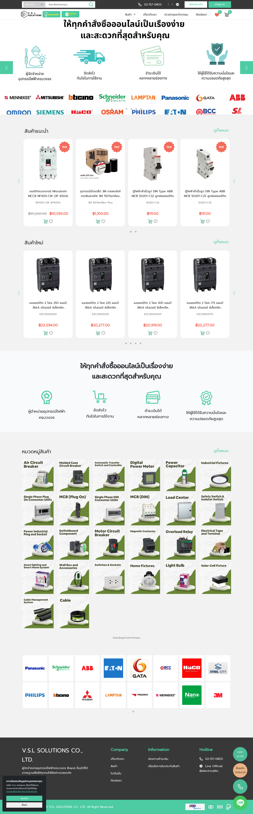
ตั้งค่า (24, 805)
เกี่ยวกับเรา (150, 14)
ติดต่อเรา (201, 14)
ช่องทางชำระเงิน (158, 759)
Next (235, 682)
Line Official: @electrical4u (211, 768)
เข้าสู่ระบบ (220, 4)
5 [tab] (136, 109)
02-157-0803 (153, 4)
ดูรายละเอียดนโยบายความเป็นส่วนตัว (21, 791)
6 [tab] (141, 109)
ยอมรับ (24, 798)
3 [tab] (126, 109)
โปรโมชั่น (116, 773)
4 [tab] (131, 109)
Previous (17, 682)
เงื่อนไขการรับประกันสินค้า (164, 766)
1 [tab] (112, 109)
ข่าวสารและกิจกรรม (176, 14)
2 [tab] (116, 108)
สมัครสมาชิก (196, 4)
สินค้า (129, 14)
